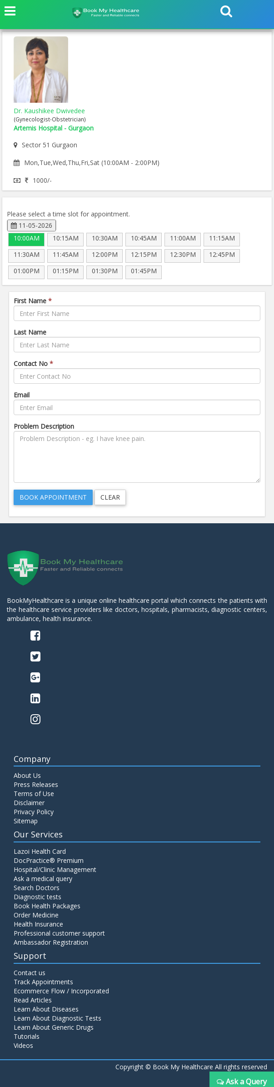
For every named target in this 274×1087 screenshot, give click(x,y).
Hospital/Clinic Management (55, 869)
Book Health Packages (47, 906)
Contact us (29, 972)
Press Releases (36, 784)
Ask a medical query (43, 878)
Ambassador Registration (51, 942)
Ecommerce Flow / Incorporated (61, 991)
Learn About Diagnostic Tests (57, 1018)
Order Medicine (36, 915)
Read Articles (33, 1000)
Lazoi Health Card (40, 851)
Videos (23, 1045)
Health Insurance (38, 924)
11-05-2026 (31, 225)
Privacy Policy (34, 811)
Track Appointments (43, 981)
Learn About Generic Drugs (54, 1027)
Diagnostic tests (37, 896)
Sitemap (26, 821)
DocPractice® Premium (49, 860)
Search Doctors (37, 887)
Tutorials (27, 1036)
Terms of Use (34, 793)
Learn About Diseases (46, 1009)
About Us (27, 775)
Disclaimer (29, 802)
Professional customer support (59, 933)
